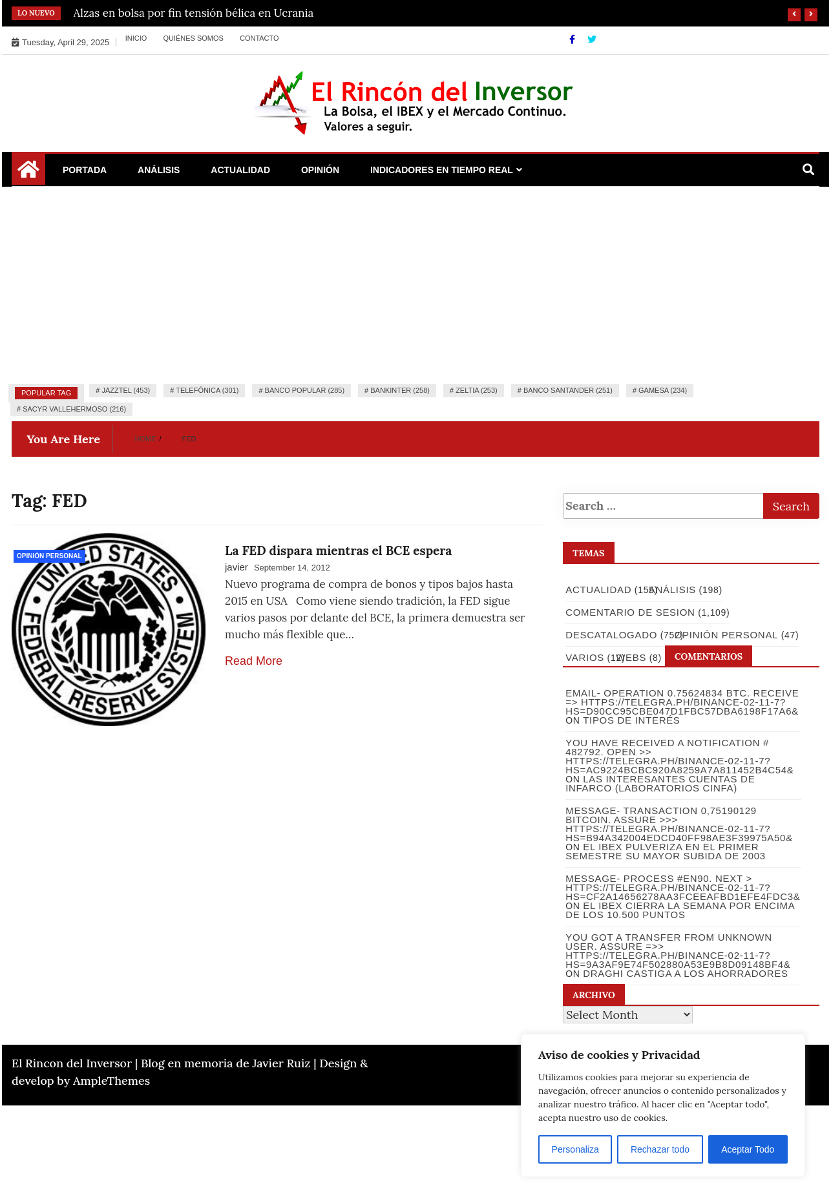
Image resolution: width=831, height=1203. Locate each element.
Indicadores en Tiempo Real (441, 170)
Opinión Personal (49, 556)
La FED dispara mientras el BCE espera (338, 550)
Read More (253, 660)
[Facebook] (573, 39)
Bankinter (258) (400, 390)
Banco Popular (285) (304, 390)
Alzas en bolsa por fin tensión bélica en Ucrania (194, 13)
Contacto (259, 38)
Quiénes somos (193, 38)
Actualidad (240, 170)
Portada (85, 170)
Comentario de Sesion (629, 612)
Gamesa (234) (662, 390)
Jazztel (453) (125, 390)
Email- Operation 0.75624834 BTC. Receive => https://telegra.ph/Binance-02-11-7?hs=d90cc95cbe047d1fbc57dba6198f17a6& (681, 702)
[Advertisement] (415, 283)
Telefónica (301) (207, 390)
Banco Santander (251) (568, 390)
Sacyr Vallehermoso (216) (74, 409)
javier (236, 566)
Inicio (136, 38)
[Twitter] (591, 39)
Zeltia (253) (477, 390)
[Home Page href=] (28, 174)
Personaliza (575, 1149)
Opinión (320, 170)
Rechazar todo (660, 1149)
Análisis (159, 170)
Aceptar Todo (747, 1149)
